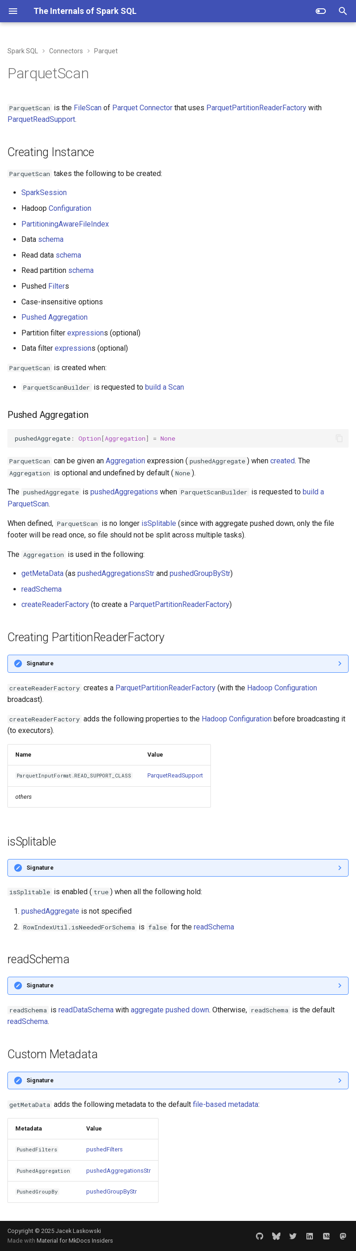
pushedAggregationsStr (115, 573)
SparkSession (44, 192)
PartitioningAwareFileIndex (65, 224)
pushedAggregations (124, 491)
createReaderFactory (55, 604)
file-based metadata (225, 1104)
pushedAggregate (50, 911)
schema (51, 239)
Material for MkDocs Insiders (75, 1240)
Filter (56, 286)
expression (85, 333)
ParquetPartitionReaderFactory (256, 107)
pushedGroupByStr (200, 573)
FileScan (88, 107)
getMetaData (42, 573)
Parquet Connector (142, 107)
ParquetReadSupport (41, 119)
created (282, 460)
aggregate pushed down (170, 1009)
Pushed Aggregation (54, 317)
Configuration (70, 208)
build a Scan (164, 387)
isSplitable (158, 523)
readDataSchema (86, 1009)
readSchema (41, 589)
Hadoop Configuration (282, 687)
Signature (40, 663)
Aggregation (125, 460)
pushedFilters (104, 1149)
